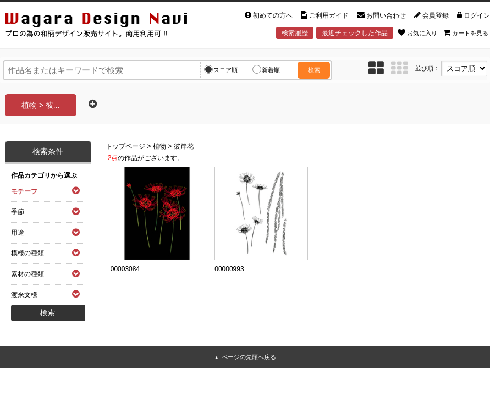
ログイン (473, 15)
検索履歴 (295, 33)
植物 (159, 146)
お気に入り (417, 32)
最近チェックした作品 (355, 33)
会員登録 (431, 15)
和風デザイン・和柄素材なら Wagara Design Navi (98, 25)
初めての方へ (269, 15)
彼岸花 (184, 146)
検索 (314, 70)
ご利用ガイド (325, 15)
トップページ (125, 146)
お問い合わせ (381, 15)
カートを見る (465, 32)
